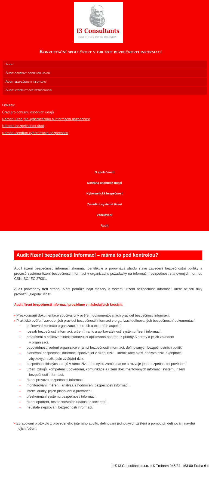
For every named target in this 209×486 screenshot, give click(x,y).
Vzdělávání (104, 214)
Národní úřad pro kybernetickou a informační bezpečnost (46, 119)
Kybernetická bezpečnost (105, 193)
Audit (104, 225)
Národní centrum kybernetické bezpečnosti (35, 133)
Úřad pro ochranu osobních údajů (28, 112)
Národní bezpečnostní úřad (23, 126)
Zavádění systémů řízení (104, 204)
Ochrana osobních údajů (104, 182)
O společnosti (105, 172)
